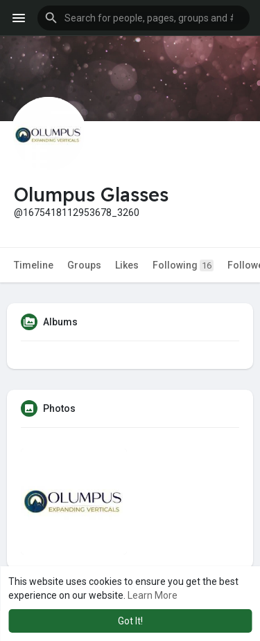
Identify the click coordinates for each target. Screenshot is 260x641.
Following (183, 265)
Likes (127, 265)
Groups (84, 265)
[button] (143, 18)
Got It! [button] (130, 620)
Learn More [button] (152, 595)
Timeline (33, 265)
